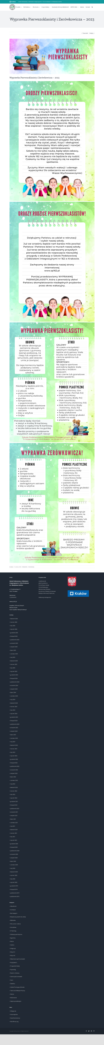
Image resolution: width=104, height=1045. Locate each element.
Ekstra (12, 941)
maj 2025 (12, 657)
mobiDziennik (42, 581)
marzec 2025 (13, 664)
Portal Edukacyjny (43, 587)
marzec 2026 (13, 622)
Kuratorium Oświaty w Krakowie (47, 591)
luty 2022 (12, 794)
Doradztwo (13, 927)
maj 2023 (12, 741)
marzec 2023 (13, 749)
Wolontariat (13, 997)
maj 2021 (12, 826)
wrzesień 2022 (14, 770)
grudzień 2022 (14, 759)
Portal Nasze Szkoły (44, 585)
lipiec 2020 (13, 861)
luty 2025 (12, 668)
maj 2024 (12, 699)
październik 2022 (14, 766)
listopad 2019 (13, 889)
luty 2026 (12, 625)
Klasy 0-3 (12, 952)
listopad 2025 (13, 636)
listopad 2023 (13, 720)
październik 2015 (14, 896)
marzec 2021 (13, 833)
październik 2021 (14, 808)
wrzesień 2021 (14, 812)
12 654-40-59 (12, 597)
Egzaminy (12, 938)
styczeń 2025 (13, 671)
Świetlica (12, 983)
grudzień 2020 (14, 844)
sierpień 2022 (13, 773)
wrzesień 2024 (14, 685)
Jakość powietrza (43, 583)
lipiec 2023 (13, 734)
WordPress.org (14, 1021)
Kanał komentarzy (15, 1018)
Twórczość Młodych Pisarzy (17, 990)
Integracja (13, 948)
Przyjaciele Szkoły (15, 966)
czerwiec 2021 (14, 822)
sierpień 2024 (13, 689)
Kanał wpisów (14, 1014)
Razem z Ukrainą (14, 973)
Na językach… (13, 962)
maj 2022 (12, 784)
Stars (11, 980)
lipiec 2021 (13, 819)
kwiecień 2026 (14, 618)
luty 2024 (12, 710)
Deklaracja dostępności (45, 597)
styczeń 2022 (13, 798)
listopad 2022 (13, 763)
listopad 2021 (13, 805)
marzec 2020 (13, 875)
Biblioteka (13, 920)
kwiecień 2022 (14, 787)
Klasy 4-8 (12, 955)
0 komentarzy (31, 567)
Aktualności (24, 567)
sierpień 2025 (13, 647)
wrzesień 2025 (14, 643)
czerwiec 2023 (14, 738)
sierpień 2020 (13, 858)
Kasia (12, 567)
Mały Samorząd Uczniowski (17, 959)
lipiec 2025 (13, 650)
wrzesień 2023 (14, 727)
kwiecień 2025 (14, 661)
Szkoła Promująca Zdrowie (17, 987)
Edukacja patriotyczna (16, 934)
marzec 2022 (13, 791)
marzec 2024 (13, 706)
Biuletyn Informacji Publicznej (46, 593)
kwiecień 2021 (14, 829)
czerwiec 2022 (14, 780)
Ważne (12, 994)
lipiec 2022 (13, 777)
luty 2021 (12, 836)
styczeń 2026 (13, 629)
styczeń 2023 (13, 756)
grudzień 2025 (14, 632)
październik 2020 (14, 850)
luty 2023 (12, 752)
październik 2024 (14, 682)
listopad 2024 (13, 678)
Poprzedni (85, 33)
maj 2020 (12, 868)
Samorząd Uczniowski (16, 976)
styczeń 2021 (13, 840)
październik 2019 (14, 893)
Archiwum (13, 910)
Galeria (12, 945)
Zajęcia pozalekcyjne (15, 1001)
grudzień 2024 (14, 675)
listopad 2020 (13, 847)
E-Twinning (13, 931)
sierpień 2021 (13, 815)
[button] (92, 7)
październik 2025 (14, 639)
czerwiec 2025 (14, 654)
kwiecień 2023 (14, 745)
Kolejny (91, 33)
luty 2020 (12, 879)
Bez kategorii (13, 913)
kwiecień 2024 (14, 703)
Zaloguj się (13, 1011)
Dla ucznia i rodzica (15, 924)
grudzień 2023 (14, 717)
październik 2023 (14, 724)
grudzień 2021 (14, 801)
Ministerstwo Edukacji (44, 589)
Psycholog (13, 969)
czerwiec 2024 (14, 696)
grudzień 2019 (14, 886)
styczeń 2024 (13, 713)
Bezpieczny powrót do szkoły (18, 917)
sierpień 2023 (13, 731)
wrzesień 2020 (14, 854)
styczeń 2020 (13, 882)
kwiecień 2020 (14, 872)
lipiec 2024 (13, 692)
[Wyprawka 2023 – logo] (52, 56)
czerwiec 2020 (14, 865)
